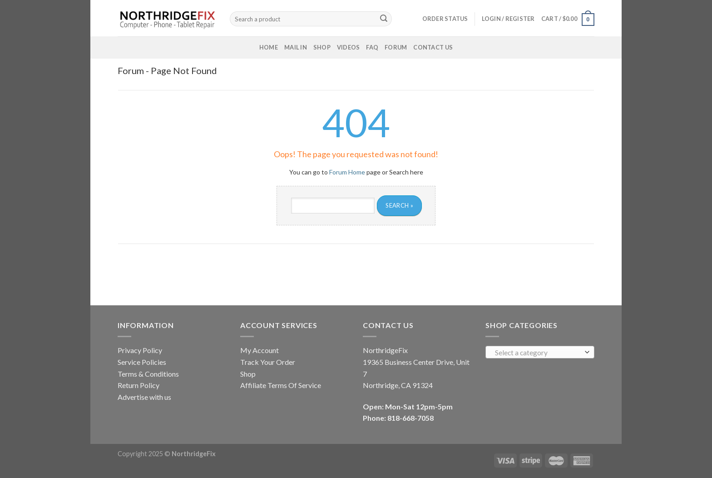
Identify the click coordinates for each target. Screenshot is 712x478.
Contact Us (433, 47)
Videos (348, 47)
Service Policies (142, 362)
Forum (396, 47)
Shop (322, 47)
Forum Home (347, 172)
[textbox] (537, 352)
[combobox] (539, 352)
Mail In (295, 47)
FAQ (372, 47)
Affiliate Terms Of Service (280, 385)
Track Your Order (267, 362)
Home (268, 47)
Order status (445, 18)
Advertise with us (144, 397)
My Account (259, 350)
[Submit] (383, 19)
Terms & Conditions (148, 373)
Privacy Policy (140, 350)
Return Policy (138, 385)
